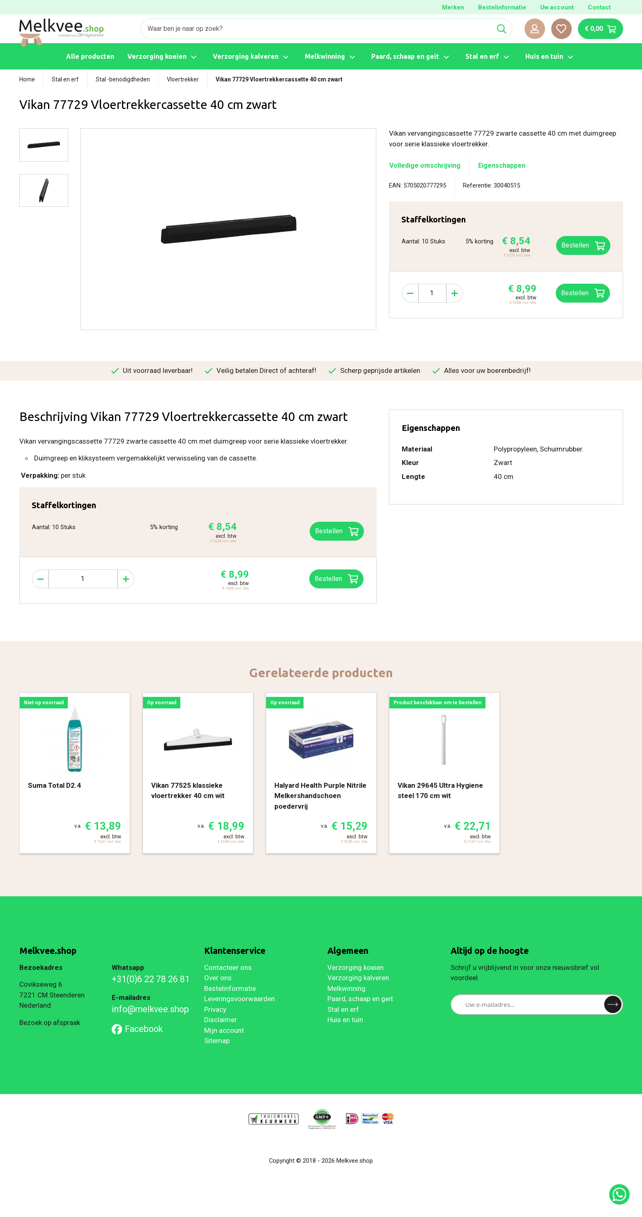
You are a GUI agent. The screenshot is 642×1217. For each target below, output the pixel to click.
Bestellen (583, 293)
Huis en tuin (345, 1020)
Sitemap (217, 1041)
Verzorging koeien (355, 967)
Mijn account (224, 1030)
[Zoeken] (316, 29)
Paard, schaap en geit (360, 999)
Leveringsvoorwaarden (239, 999)
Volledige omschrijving (424, 165)
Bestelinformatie (502, 7)
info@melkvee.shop (150, 1009)
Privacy (215, 1009)
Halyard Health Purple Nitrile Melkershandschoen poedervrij (320, 795)
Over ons (218, 978)
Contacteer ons (228, 967)
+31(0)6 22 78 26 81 (151, 979)
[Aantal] (432, 293)
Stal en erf (343, 1009)
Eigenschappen (501, 165)
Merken (453, 7)
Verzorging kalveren (358, 978)
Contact (599, 7)
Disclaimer (220, 1020)
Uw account (557, 7)
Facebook (137, 1029)
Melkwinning (346, 988)
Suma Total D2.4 (54, 785)
